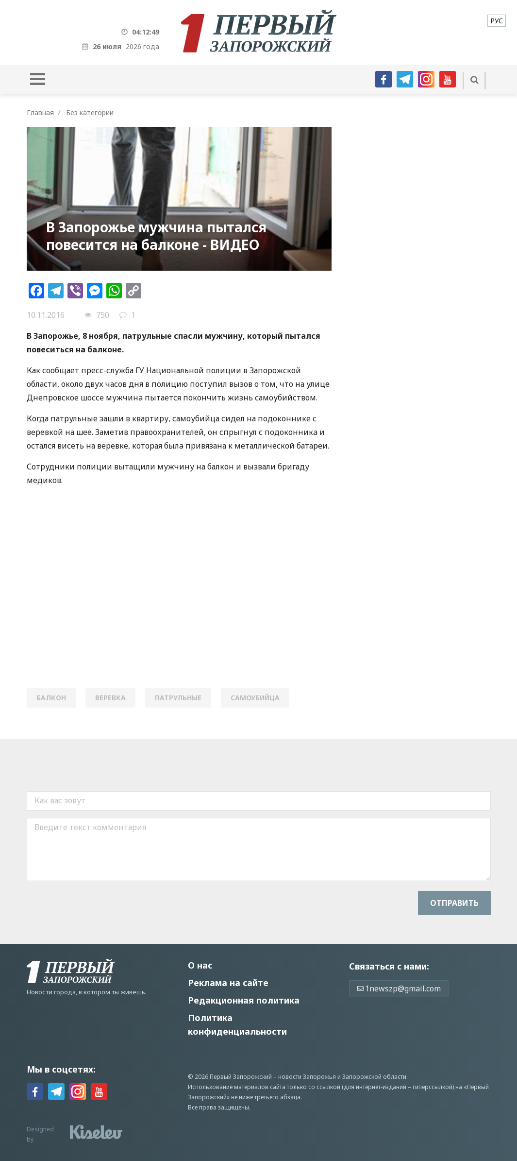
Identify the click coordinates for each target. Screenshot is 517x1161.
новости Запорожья (307, 1077)
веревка (110, 697)
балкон (51, 697)
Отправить (454, 903)
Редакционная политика (244, 1000)
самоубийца (255, 697)
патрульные (178, 697)
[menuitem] (496, 20)
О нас (200, 965)
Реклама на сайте (228, 982)
